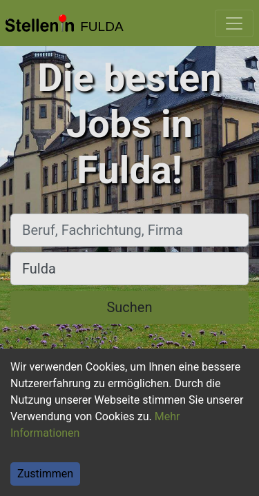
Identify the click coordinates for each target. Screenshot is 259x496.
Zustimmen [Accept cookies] (45, 473)
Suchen (129, 307)
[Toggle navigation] (234, 23)
